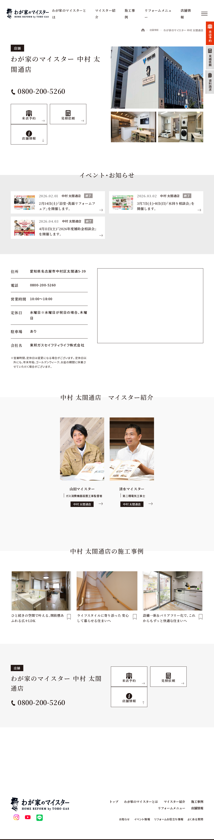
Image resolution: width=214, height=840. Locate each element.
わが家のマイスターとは (138, 801)
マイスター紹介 (173, 801)
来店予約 (207, 38)
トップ (109, 801)
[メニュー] (204, 14)
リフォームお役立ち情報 (164, 819)
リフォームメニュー (169, 808)
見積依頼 (207, 68)
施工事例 (196, 801)
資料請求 (207, 98)
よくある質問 (194, 819)
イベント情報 (134, 819)
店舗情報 (152, 30)
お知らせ (114, 819)
